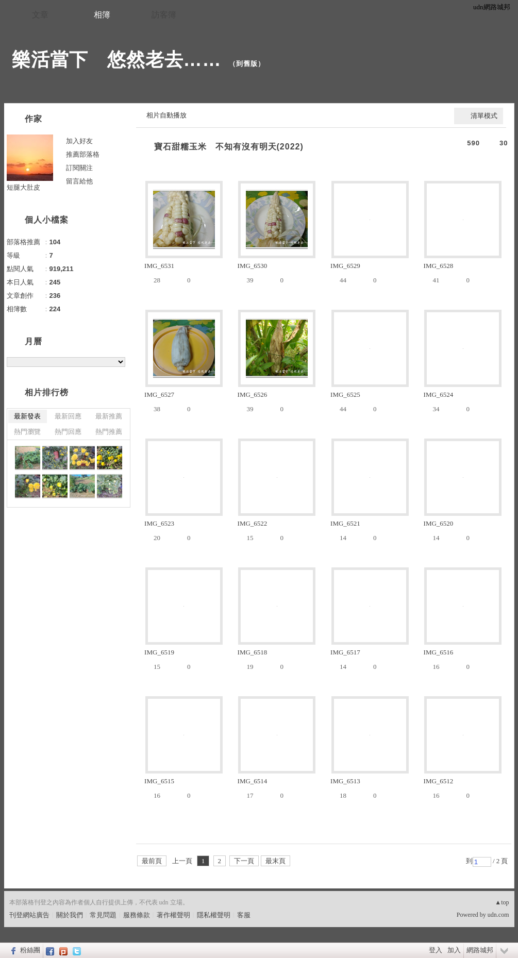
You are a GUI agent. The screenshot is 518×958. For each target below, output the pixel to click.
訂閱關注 (79, 168)
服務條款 (136, 915)
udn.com (498, 914)
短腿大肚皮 (23, 187)
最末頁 (275, 861)
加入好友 (79, 141)
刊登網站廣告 (29, 915)
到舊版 (247, 64)
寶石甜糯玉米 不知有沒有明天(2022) (229, 146)
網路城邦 (479, 950)
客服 (243, 915)
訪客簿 (164, 14)
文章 (40, 14)
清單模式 (484, 116)
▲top (502, 902)
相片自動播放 (166, 115)
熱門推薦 (108, 431)
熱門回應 (68, 431)
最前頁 (152, 861)
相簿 (102, 14)
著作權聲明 (173, 915)
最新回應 (68, 416)
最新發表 (27, 416)
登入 (435, 950)
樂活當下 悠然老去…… (117, 59)
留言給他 (79, 181)
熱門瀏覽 (27, 431)
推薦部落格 (82, 154)
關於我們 (69, 915)
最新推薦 (108, 416)
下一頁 (244, 861)
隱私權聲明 (213, 915)
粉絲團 (30, 950)
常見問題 (103, 915)
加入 (454, 950)
